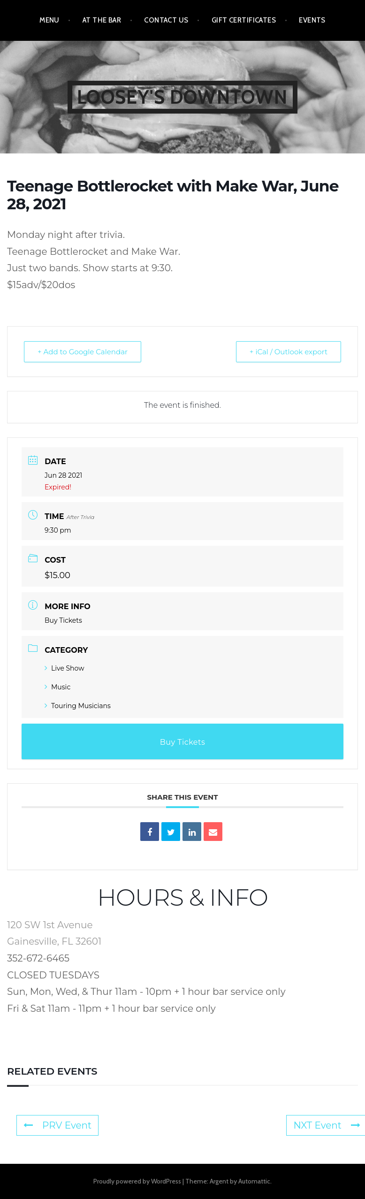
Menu (49, 20)
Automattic (254, 1181)
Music (57, 687)
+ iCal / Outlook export (288, 351)
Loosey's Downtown (182, 96)
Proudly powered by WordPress (137, 1181)
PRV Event (57, 1125)
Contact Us (166, 20)
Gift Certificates (244, 20)
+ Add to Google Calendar (83, 351)
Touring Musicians (78, 706)
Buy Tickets (63, 620)
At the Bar (102, 20)
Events (312, 20)
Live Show (64, 668)
